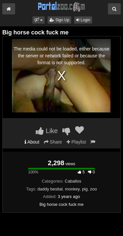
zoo (93, 189)
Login (83, 20)
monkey (72, 189)
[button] (38, 20)
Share (53, 142)
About (32, 142)
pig (85, 189)
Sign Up (59, 20)
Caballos (73, 181)
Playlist (76, 142)
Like (47, 130)
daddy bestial (50, 189)
